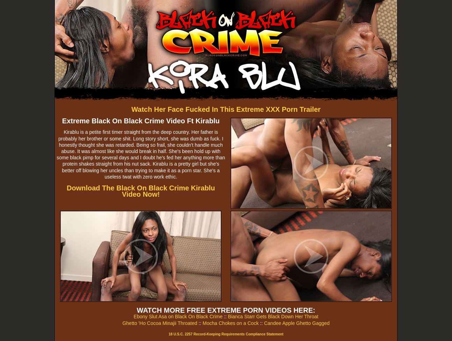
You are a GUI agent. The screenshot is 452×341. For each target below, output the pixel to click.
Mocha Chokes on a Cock (230, 323)
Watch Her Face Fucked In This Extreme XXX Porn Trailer (226, 109)
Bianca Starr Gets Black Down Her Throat (273, 316)
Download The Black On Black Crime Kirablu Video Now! (141, 191)
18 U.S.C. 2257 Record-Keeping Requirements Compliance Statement (226, 334)
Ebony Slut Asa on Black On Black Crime (178, 316)
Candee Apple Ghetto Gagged (297, 323)
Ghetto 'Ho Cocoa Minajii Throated (159, 323)
